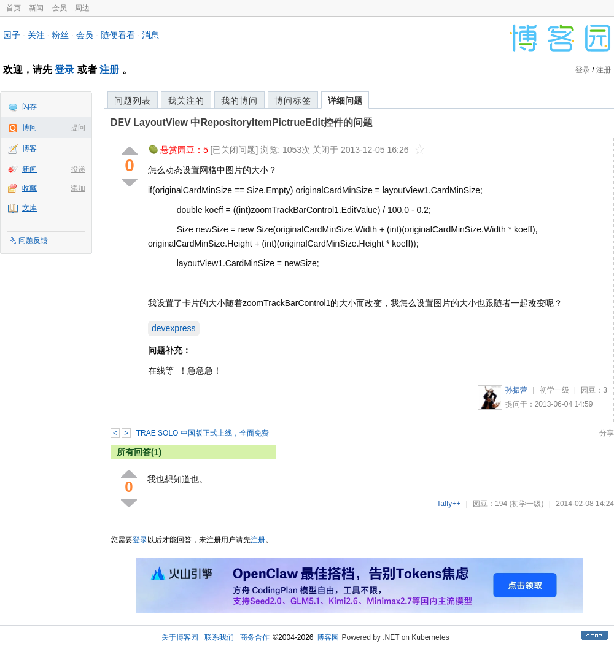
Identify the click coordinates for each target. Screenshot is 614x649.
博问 (29, 127)
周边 (82, 8)
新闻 (36, 8)
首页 (13, 8)
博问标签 (292, 101)
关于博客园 (179, 637)
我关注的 (186, 101)
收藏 (29, 188)
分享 (606, 433)
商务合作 (255, 637)
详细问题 (345, 101)
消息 (150, 35)
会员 (59, 8)
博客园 (328, 637)
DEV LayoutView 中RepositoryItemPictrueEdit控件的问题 (242, 122)
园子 (11, 35)
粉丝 (60, 35)
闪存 (29, 106)
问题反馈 (33, 240)
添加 (78, 188)
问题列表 (132, 101)
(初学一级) (526, 503)
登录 (64, 69)
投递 (78, 169)
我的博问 (239, 101)
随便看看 (118, 35)
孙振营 (516, 390)
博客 (29, 148)
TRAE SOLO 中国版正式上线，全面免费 (202, 433)
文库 (29, 208)
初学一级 (554, 390)
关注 (36, 35)
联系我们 (219, 637)
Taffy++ (448, 503)
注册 (109, 69)
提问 (78, 127)
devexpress (174, 328)
